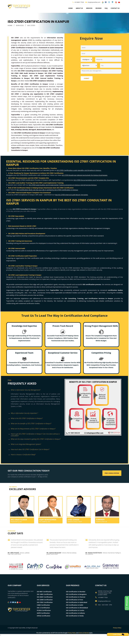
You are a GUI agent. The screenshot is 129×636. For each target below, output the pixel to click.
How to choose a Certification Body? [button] (22, 454)
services (89, 8)
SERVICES (20, 25)
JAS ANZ (90, 293)
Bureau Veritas (45, 293)
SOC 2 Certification (43, 608)
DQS (34, 293)
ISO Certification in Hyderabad (76, 602)
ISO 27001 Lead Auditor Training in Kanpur (23, 266)
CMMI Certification (43, 605)
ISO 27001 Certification (45, 602)
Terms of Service (84, 633)
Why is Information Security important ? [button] (23, 413)
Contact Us (115, 8)
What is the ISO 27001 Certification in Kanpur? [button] (25, 418)
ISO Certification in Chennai (75, 597)
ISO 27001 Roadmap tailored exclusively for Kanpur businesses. (84, 175)
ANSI (104, 293)
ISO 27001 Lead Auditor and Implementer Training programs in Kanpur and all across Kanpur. (63, 185)
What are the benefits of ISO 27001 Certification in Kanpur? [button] (29, 423)
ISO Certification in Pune (74, 600)
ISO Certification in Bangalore (76, 594)
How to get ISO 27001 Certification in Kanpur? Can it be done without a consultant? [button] (34, 434)
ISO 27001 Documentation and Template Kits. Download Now (96, 180)
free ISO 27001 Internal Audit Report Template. (71, 195)
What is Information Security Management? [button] (24, 390)
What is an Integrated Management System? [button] (24, 444)
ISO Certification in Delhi (74, 605)
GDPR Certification (43, 613)
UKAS (96, 293)
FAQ (106, 8)
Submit (86, 78)
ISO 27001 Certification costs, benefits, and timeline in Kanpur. (79, 170)
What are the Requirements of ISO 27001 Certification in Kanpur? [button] (31, 428)
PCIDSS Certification (44, 610)
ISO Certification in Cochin (75, 610)
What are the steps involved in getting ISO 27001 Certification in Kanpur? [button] (34, 439)
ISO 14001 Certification (45, 594)
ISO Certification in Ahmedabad (77, 608)
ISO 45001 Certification (45, 597)
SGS (26, 293)
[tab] (35, 390)
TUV (30, 293)
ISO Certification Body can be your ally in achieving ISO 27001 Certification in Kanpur (47, 190)
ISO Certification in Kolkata (75, 613)
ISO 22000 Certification (45, 600)
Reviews (99, 8)
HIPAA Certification (43, 616)
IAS (84, 293)
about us (79, 8)
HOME (10, 25)
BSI (22, 293)
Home (70, 8)
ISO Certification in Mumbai (75, 592)
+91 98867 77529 (79, 2)
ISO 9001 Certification (44, 592)
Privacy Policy (117, 628)
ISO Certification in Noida (75, 616)
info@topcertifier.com (92, 2)
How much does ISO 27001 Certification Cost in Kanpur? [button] (28, 449)
